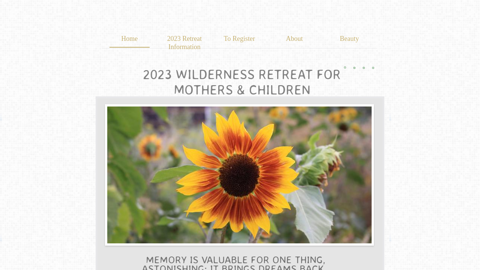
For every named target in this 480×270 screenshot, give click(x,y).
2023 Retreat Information (184, 43)
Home (129, 38)
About (294, 38)
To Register (239, 38)
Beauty (349, 38)
